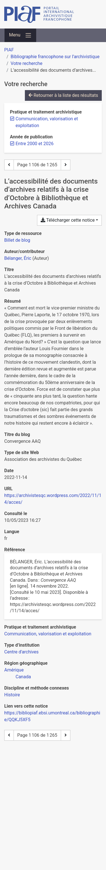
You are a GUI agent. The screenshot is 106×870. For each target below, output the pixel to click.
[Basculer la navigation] (20, 35)
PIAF (9, 50)
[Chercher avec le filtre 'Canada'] (23, 676)
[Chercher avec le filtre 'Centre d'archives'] (21, 652)
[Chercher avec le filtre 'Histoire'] (12, 694)
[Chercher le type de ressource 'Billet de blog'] (17, 240)
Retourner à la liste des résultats (63, 95)
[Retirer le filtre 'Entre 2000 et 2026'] (34, 143)
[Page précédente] (9, 165)
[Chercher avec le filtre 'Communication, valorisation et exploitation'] (47, 633)
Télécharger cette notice (68, 220)
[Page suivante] (65, 165)
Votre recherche (26, 63)
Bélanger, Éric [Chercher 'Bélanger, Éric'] (17, 258)
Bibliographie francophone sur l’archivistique (55, 56)
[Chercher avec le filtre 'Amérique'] (14, 670)
